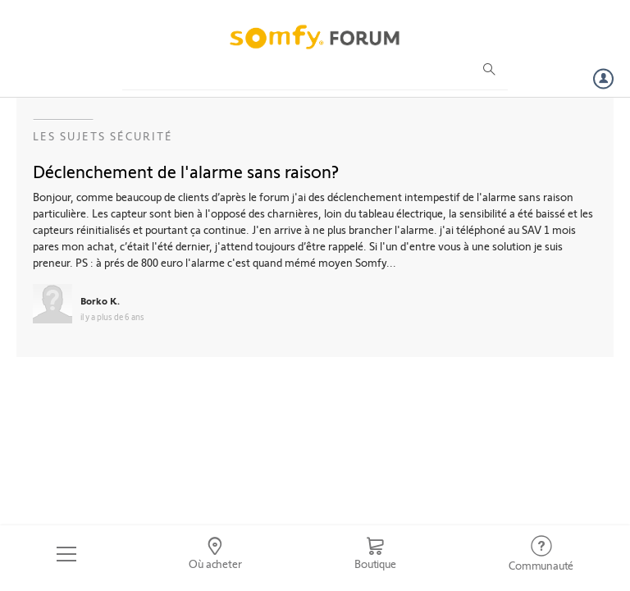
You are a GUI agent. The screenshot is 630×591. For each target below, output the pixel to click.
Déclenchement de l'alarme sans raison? (186, 170)
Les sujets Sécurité (103, 136)
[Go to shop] (375, 554)
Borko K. (100, 300)
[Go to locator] (216, 554)
